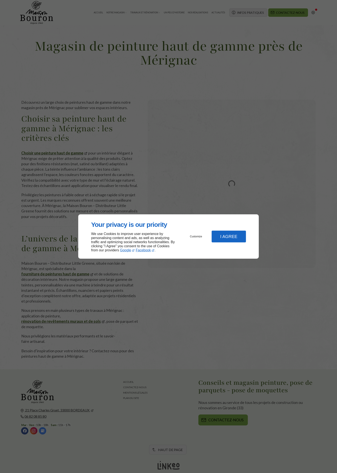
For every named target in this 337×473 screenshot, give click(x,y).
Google (125, 250)
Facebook (143, 250)
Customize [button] (196, 236)
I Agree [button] (228, 236)
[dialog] (168, 236)
